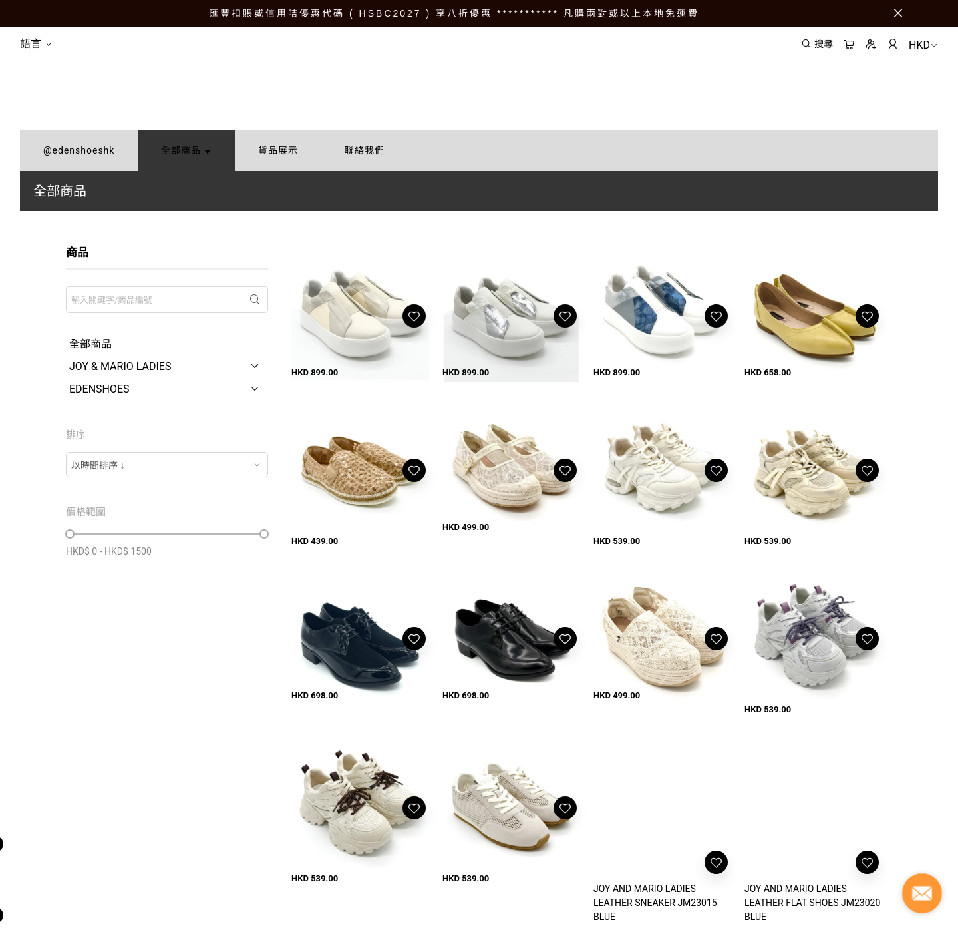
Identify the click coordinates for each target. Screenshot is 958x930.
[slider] (70, 534)
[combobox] (167, 464)
